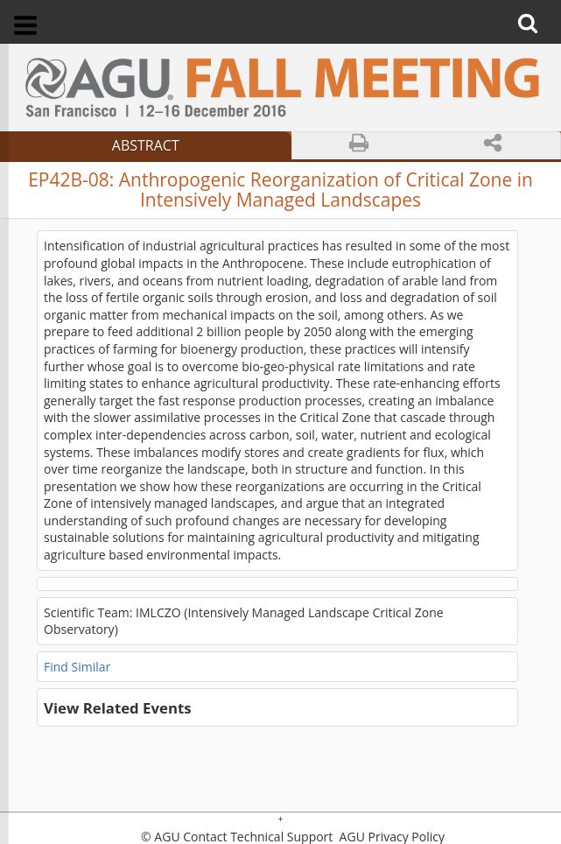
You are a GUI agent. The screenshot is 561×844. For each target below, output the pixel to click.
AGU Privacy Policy (390, 837)
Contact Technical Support (258, 837)
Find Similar (77, 666)
